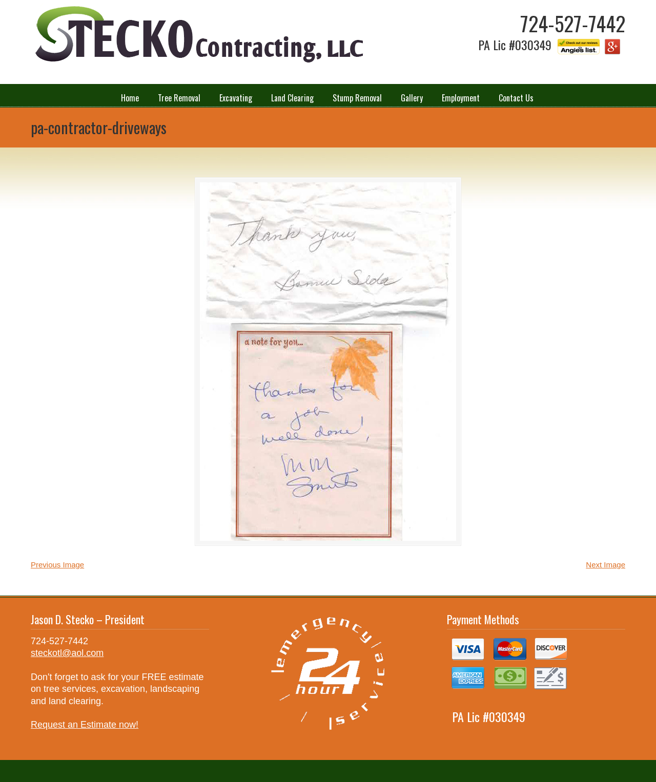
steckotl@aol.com (67, 653)
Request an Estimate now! (84, 725)
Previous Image (57, 564)
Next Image (605, 564)
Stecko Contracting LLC (197, 35)
